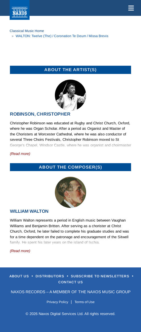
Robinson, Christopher (40, 114)
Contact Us (70, 282)
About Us (19, 276)
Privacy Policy (57, 302)
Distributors (50, 276)
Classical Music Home (27, 31)
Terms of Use (84, 302)
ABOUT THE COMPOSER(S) (70, 167)
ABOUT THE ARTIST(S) (70, 69)
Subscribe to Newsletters (100, 276)
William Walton (29, 211)
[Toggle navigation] (130, 8)
